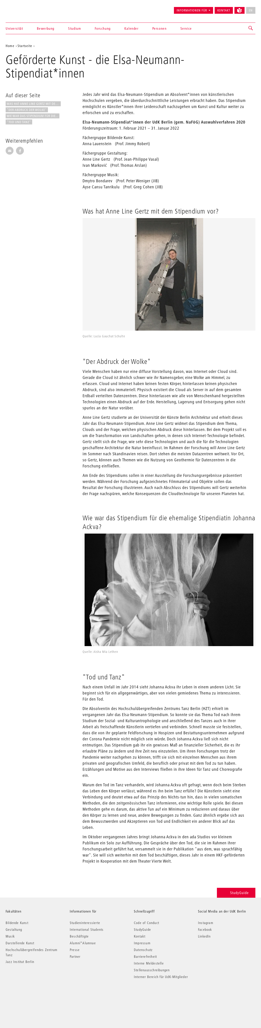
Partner (75, 956)
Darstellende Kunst (20, 943)
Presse (75, 949)
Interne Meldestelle (149, 963)
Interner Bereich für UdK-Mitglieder (161, 976)
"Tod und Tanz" (19, 122)
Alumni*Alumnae (83, 943)
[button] (250, 28)
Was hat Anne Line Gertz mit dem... (34, 104)
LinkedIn (204, 936)
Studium (74, 28)
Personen (159, 28)
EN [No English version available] (251, 10)
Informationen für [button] (192, 10)
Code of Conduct (146, 922)
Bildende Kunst (17, 922)
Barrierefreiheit (145, 956)
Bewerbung (45, 28)
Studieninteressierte (85, 922)
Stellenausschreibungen (152, 970)
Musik (10, 936)
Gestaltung (14, 929)
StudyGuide (236, 892)
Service (186, 28)
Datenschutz (143, 949)
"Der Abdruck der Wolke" (27, 110)
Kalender (131, 28)
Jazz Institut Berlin (20, 961)
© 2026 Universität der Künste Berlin (29, 995)
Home (10, 45)
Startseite (25, 45)
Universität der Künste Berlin (23, 8)
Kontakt (223, 10)
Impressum (142, 943)
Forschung (102, 28)
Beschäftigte (79, 936)
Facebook (205, 929)
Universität (14, 28)
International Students (87, 929)
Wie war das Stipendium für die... (32, 116)
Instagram (205, 922)
